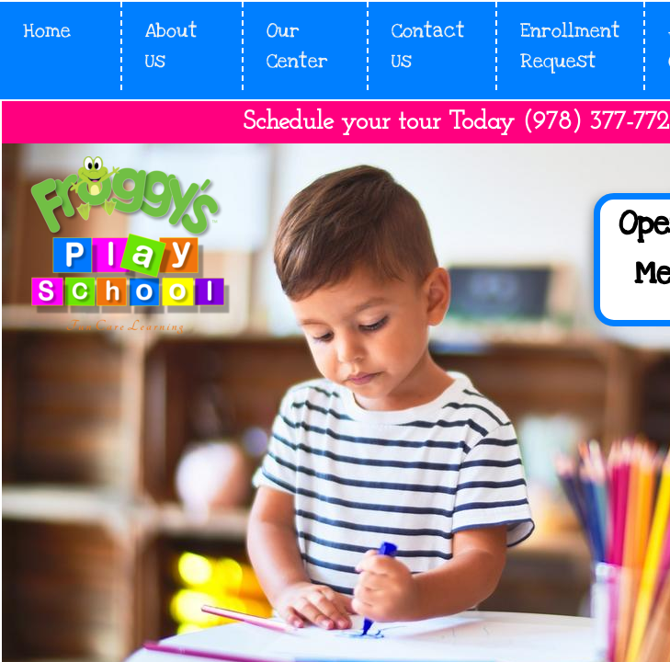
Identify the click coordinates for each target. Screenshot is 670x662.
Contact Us (428, 46)
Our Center (297, 46)
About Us (171, 46)
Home (47, 30)
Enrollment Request (570, 46)
